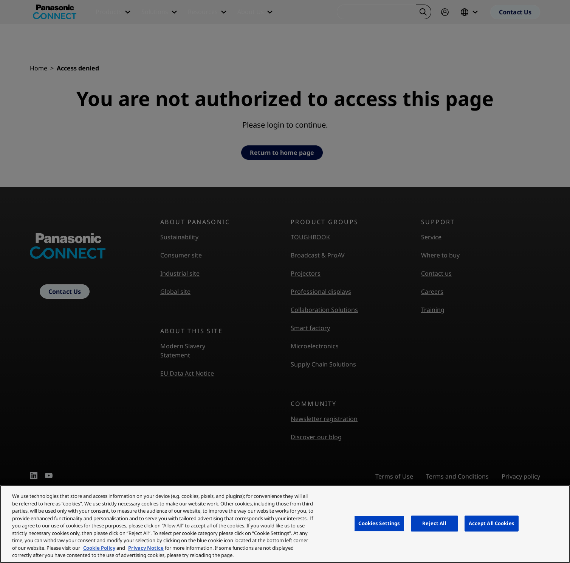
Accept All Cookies (491, 523)
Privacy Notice (146, 547)
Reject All (434, 523)
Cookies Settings (379, 523)
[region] (285, 524)
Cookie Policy (99, 547)
